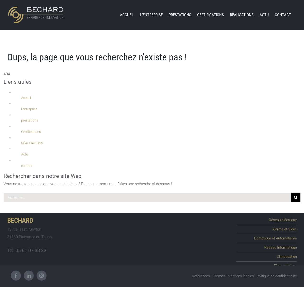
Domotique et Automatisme (276, 237)
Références (201, 275)
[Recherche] (295, 197)
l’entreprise (29, 109)
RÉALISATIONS (32, 143)
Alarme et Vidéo (285, 229)
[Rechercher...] (147, 197)
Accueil (26, 98)
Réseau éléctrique (284, 220)
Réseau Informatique (281, 246)
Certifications (31, 132)
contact (27, 166)
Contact (219, 275)
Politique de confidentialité (276, 275)
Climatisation (287, 255)
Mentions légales (241, 275)
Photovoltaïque (285, 264)
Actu (24, 154)
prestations (29, 120)
